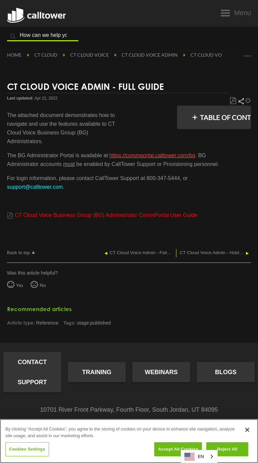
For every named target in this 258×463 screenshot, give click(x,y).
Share (241, 101)
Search (13, 37)
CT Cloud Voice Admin (150, 55)
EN (194, 457)
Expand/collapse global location (247, 53)
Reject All (227, 449)
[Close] (247, 429)
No (43, 285)
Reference (47, 323)
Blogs (225, 372)
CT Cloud (46, 55)
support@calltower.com (35, 187)
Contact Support (32, 372)
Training (97, 372)
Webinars (161, 372)
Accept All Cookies (178, 449)
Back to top (18, 252)
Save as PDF (233, 101)
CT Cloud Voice (90, 55)
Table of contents (223, 117)
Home (15, 55)
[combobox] (199, 456)
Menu (242, 12)
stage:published (94, 323)
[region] (129, 441)
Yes (19, 285)
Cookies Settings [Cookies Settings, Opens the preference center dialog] (27, 449)
